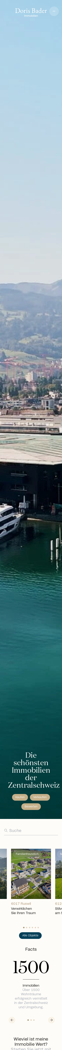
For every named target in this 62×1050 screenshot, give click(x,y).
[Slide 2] (29, 927)
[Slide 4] (35, 927)
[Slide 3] (32, 927)
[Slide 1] (26, 927)
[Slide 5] (38, 927)
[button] (54, 11)
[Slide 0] (23, 927)
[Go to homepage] (31, 13)
